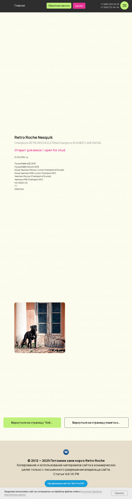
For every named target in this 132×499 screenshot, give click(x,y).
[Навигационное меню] (124, 5)
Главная (19, 5)
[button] (59, 6)
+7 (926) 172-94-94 (110, 7)
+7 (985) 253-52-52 (110, 4)
